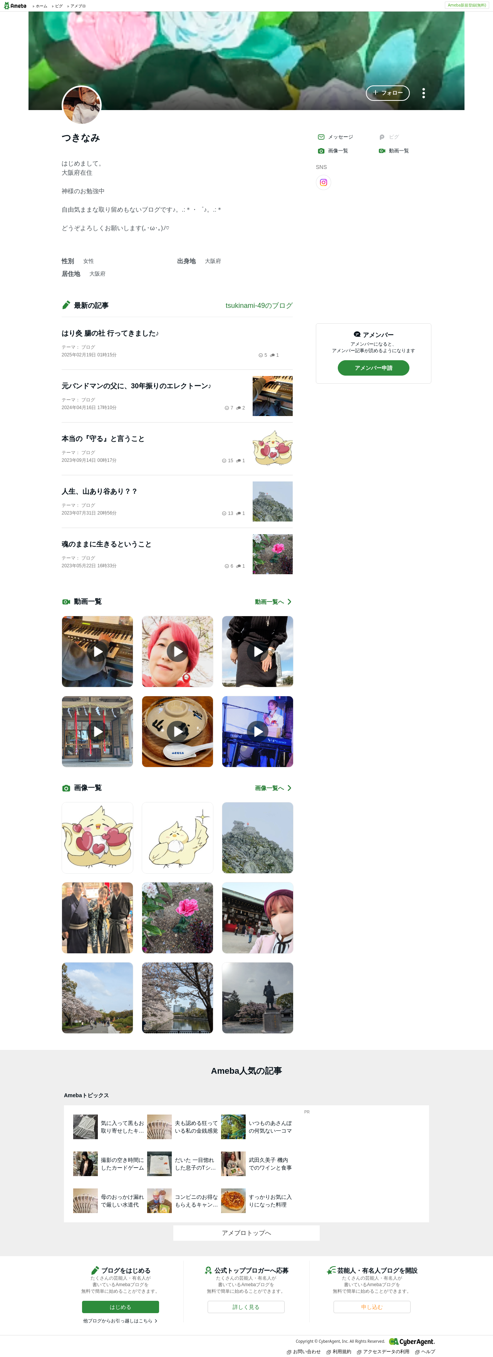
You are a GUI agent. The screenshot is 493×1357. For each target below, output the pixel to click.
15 (227, 460)
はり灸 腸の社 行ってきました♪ (110, 333)
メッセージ (335, 137)
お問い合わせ (304, 1351)
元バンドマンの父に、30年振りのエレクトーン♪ (136, 386)
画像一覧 (332, 151)
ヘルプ (425, 1351)
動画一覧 (393, 151)
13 (227, 513)
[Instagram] (323, 182)
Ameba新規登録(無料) (467, 5)
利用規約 (339, 1351)
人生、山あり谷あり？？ (100, 491)
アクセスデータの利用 (383, 1351)
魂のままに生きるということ (107, 544)
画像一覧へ (274, 788)
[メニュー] (423, 93)
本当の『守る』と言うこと (103, 439)
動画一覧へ (274, 601)
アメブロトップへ (246, 1233)
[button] (388, 93)
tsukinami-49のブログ (259, 305)
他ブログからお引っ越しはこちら (118, 1321)
